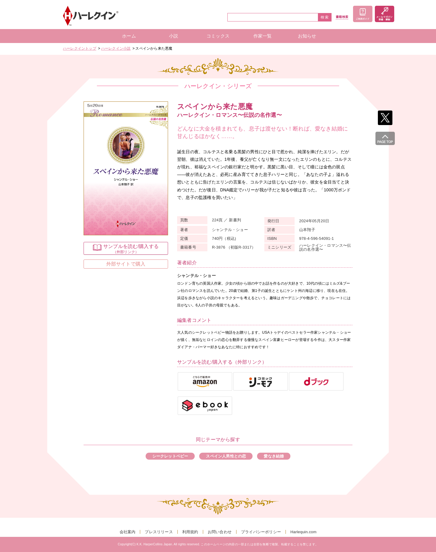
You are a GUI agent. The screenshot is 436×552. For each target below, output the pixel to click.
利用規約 (190, 532)
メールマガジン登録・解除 (384, 14)
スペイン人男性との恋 (226, 456)
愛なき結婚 (274, 456)
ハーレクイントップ (79, 48)
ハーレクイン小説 (116, 48)
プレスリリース (159, 532)
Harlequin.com (303, 532)
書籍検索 (342, 16)
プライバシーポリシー (261, 532)
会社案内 (128, 532)
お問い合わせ (220, 532)
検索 (325, 17)
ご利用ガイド (362, 14)
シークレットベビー (170, 456)
